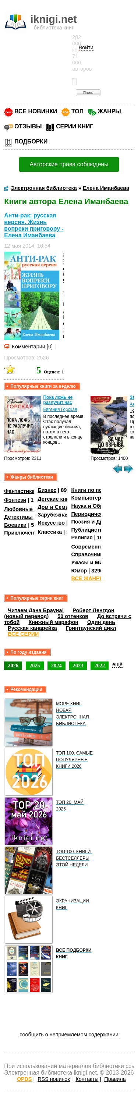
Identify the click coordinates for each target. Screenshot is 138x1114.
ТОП (77, 111)
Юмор (79, 571)
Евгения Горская (60, 409)
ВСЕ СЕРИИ (23, 634)
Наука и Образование (99, 506)
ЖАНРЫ (109, 111)
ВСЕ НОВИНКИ (35, 111)
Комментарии (28, 347)
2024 (56, 665)
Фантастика (19, 491)
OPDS (24, 1079)
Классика (50, 532)
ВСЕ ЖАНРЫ (88, 578)
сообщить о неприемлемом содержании (69, 1034)
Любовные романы (29, 509)
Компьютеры (88, 498)
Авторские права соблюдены (68, 164)
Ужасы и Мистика (94, 562)
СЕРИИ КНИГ (74, 126)
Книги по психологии (98, 490)
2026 (13, 665)
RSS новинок (54, 1079)
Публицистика (90, 530)
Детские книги (56, 499)
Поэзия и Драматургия (100, 522)
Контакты (86, 1079)
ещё (117, 664)
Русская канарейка (32, 628)
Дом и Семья (55, 507)
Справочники (88, 554)
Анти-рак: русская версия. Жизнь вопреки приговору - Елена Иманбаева (33, 225)
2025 (34, 665)
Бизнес (47, 490)
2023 (78, 665)
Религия (81, 537)
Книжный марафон (53, 622)
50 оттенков (72, 616)
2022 (99, 665)
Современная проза (97, 547)
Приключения (22, 533)
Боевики (15, 525)
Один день (101, 622)
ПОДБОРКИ (30, 141)
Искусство (51, 523)
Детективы (18, 517)
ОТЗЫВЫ (28, 126)
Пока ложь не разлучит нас (57, 400)
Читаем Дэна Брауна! (36, 610)
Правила (114, 1079)
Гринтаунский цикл (91, 628)
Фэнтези (15, 500)
